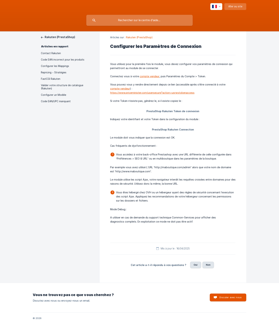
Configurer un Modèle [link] (53, 94)
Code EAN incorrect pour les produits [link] (62, 59)
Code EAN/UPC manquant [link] (56, 101)
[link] (58, 37)
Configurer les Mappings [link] (55, 66)
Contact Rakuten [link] (51, 53)
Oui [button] (196, 264)
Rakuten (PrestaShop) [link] (139, 37)
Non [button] (208, 264)
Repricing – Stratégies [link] (53, 72)
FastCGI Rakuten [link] (50, 78)
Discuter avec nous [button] (230, 297)
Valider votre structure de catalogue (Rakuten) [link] (62, 87)
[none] (216, 6)
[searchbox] (139, 20)
